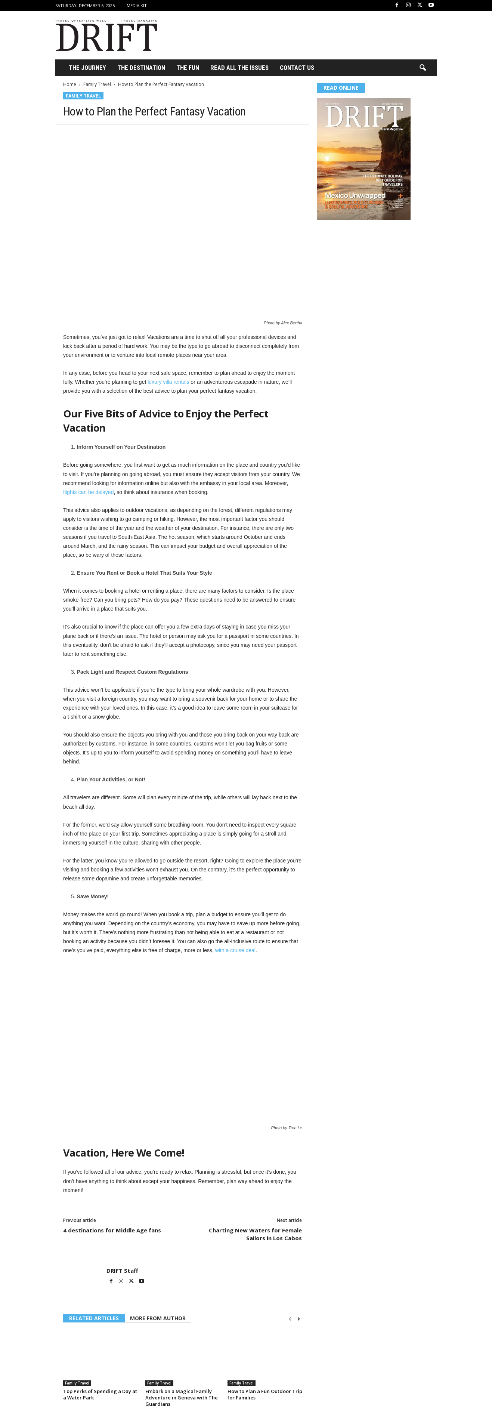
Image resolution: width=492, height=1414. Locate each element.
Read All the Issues (239, 67)
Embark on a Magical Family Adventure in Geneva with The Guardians (181, 1397)
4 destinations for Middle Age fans (112, 1230)
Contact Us (297, 67)
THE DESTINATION (141, 67)
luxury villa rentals (168, 382)
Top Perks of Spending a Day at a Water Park (100, 1394)
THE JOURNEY (87, 67)
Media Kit (137, 5)
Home (69, 84)
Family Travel (97, 84)
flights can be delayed (88, 492)
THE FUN (187, 67)
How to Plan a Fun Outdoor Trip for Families (265, 1394)
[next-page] (298, 1318)
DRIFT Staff (122, 1270)
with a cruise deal (235, 950)
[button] (422, 68)
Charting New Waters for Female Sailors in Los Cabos (255, 1234)
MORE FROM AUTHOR (158, 1318)
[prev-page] (290, 1318)
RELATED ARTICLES (94, 1318)
